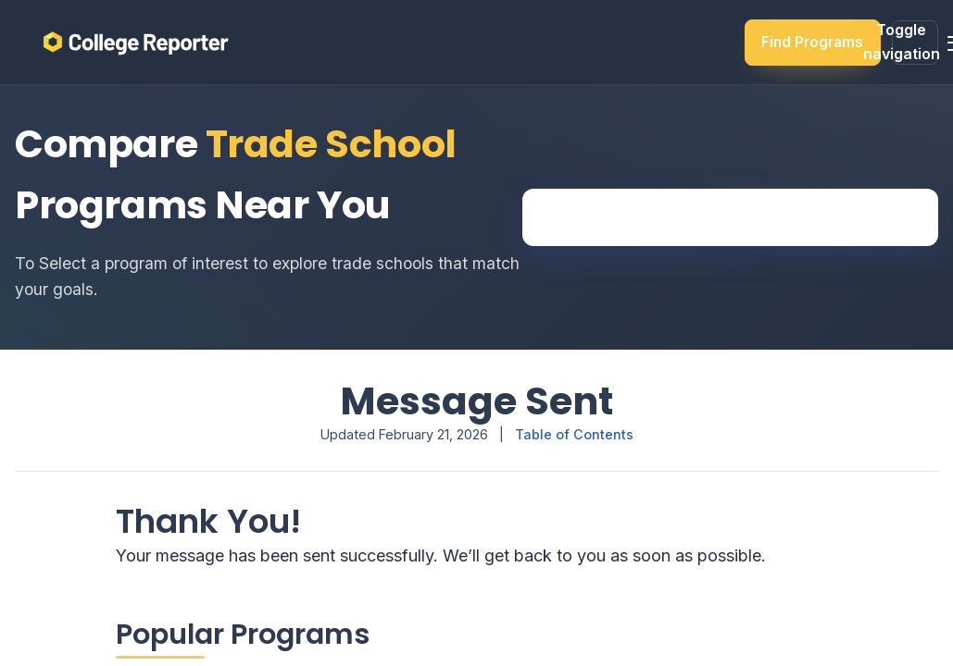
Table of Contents (574, 434)
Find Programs (812, 42)
